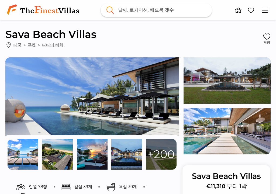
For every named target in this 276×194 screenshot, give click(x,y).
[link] (44, 10)
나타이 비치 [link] (52, 44)
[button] (238, 10)
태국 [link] (17, 44)
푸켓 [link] (32, 44)
